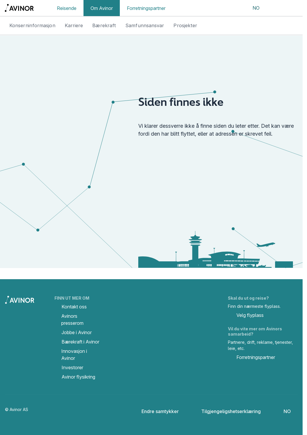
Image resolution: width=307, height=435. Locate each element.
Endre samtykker (156, 411)
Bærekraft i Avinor (80, 342)
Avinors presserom (72, 319)
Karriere (74, 25)
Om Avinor (102, 8)
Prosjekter (185, 25)
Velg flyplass (246, 315)
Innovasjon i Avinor (74, 354)
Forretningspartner (146, 8)
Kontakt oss (74, 307)
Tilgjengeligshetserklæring (226, 411)
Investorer (72, 367)
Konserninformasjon (32, 25)
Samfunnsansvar (144, 25)
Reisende (66, 8)
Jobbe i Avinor (77, 332)
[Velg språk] (252, 8)
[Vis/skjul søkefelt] (274, 8)
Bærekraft (104, 25)
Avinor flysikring (78, 377)
